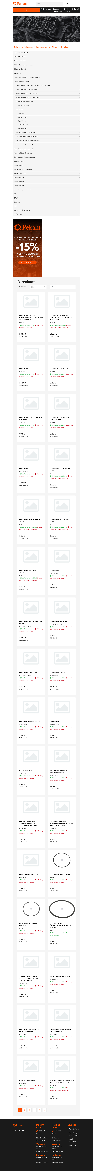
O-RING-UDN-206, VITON (29, 721)
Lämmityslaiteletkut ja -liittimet (27, 136)
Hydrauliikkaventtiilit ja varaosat (27, 93)
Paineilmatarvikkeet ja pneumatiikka (27, 77)
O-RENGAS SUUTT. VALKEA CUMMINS (30, 419)
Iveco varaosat (19, 182)
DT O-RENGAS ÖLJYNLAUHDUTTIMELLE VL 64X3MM (62, 925)
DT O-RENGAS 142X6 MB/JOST (28, 924)
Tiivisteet (55, 47)
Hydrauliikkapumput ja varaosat (27, 89)
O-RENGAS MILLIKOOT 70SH (28, 571)
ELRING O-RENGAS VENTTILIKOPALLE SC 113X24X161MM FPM (28, 823)
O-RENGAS (23, 369)
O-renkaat (64, 47)
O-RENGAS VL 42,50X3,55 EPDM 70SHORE (30, 1030)
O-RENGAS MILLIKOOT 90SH (59, 520)
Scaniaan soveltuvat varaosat (24, 157)
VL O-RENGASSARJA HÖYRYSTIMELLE (58, 771)
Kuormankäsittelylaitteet (23, 153)
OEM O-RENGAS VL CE (28, 874)
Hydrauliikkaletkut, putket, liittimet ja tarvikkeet (33, 85)
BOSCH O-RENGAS (27, 1080)
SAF (15, 194)
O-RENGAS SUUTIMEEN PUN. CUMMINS (59, 419)
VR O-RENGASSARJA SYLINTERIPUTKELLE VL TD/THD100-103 (29, 978)
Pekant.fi (75, 9)
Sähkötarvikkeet (20, 69)
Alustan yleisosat (20, 61)
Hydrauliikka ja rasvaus (42, 47)
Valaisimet (17, 73)
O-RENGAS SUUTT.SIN (59, 369)
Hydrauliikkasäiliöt (22, 106)
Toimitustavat (46, 9)
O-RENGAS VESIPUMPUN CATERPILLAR (60, 1030)
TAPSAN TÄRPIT (20, 57)
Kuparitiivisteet (22, 121)
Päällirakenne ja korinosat (23, 65)
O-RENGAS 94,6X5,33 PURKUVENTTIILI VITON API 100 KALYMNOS (31, 318)
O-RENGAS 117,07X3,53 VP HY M (30, 622)
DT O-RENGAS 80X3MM (60, 874)
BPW (16, 198)
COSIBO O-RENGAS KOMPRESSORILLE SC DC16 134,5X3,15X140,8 (61, 823)
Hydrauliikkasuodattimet (24, 102)
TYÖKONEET (18, 214)
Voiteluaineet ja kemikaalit (23, 145)
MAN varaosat (19, 177)
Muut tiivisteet (22, 128)
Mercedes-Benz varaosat (23, 169)
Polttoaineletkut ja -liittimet (26, 132)
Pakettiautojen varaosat (22, 190)
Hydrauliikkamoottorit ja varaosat (28, 97)
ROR (15, 206)
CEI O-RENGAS (25, 770)
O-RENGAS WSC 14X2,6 (29, 672)
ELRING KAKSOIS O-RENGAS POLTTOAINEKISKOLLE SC (62, 1081)
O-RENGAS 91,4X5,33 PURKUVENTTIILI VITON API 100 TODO (61, 318)
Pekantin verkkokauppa (23, 47)
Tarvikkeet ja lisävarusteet (23, 149)
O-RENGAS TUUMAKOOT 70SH (29, 520)
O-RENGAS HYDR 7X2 (59, 621)
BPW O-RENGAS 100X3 (60, 976)
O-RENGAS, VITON (57, 672)
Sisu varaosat (18, 165)
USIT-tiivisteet (22, 117)
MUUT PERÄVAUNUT (22, 210)
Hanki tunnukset (67, 10)
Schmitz (17, 202)
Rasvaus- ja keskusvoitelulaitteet (28, 141)
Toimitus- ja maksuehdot (57, 10)
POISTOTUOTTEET (21, 53)
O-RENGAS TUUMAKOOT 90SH (60, 469)
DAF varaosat (19, 186)
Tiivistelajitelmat (23, 125)
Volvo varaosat (19, 161)
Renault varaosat (20, 173)
